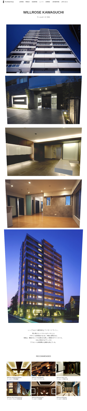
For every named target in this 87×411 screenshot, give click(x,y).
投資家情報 (34, 1)
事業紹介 (28, 1)
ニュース (41, 1)
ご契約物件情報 (55, 1)
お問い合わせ (64, 1)
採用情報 (48, 1)
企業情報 (21, 1)
